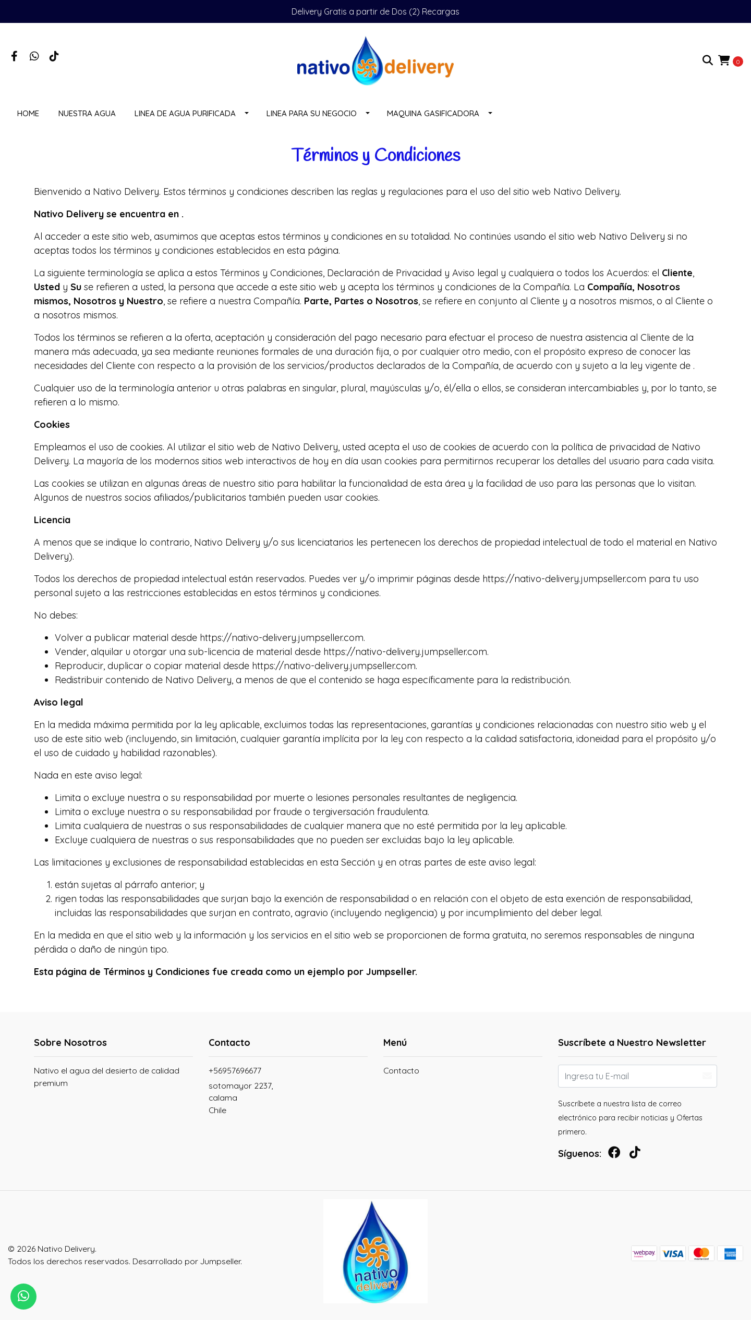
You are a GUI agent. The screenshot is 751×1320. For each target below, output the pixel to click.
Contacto (401, 1070)
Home (28, 113)
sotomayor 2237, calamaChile (241, 1097)
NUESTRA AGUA (87, 113)
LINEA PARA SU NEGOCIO (312, 113)
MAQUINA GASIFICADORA (433, 113)
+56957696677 (235, 1070)
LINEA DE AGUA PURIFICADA (185, 113)
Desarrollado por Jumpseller (186, 1261)
